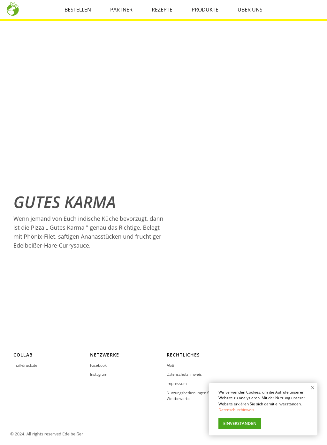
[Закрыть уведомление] (312, 388)
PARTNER (121, 9)
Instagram (98, 374)
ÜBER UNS (250, 9)
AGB (170, 365)
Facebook (98, 365)
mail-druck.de (25, 365)
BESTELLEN (78, 9)
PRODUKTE (205, 9)
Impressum (177, 383)
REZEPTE (162, 9)
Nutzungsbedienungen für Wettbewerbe (189, 396)
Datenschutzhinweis (184, 374)
